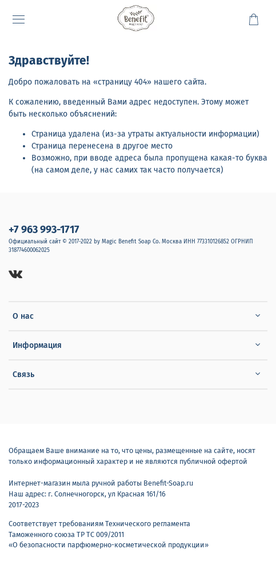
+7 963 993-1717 (44, 229)
